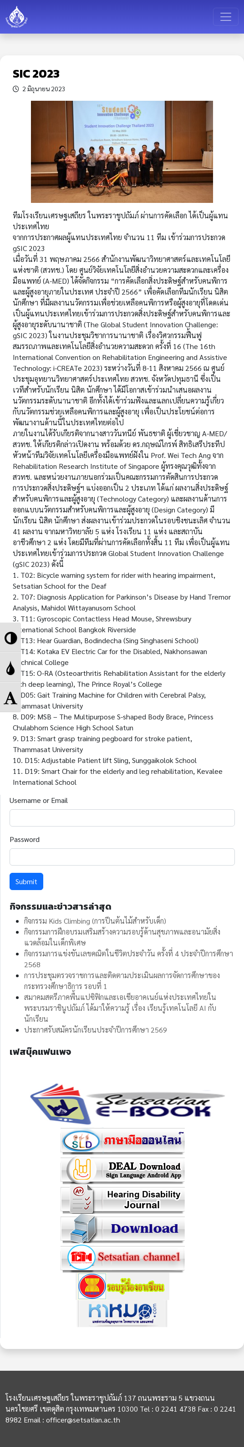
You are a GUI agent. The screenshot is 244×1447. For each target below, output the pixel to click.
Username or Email (39, 800)
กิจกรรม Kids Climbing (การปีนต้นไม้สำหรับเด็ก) (95, 920)
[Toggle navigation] (226, 17)
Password (25, 839)
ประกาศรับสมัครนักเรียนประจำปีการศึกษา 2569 (95, 1029)
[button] (10, 637)
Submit (26, 881)
